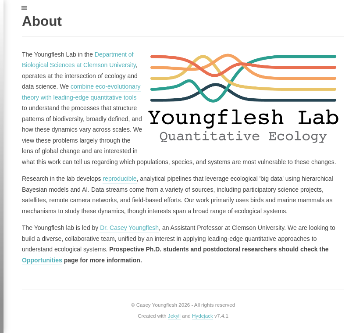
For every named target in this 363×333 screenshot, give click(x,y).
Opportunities (42, 260)
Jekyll (174, 316)
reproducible (119, 178)
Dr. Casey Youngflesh (129, 227)
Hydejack (202, 316)
